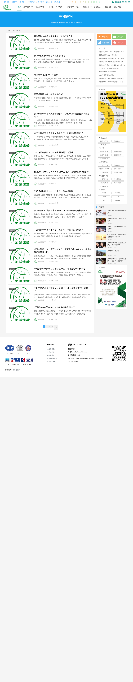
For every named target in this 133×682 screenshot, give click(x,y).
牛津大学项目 (118, 183)
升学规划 (26, 7)
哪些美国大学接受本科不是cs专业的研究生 (53, 36)
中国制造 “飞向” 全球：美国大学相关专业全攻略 (114, 52)
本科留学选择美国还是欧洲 (107, 72)
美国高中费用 (104, 155)
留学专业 (49, 2)
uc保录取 (50, 7)
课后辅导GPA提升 (73, 7)
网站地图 (57, 2)
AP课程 (104, 193)
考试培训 (59, 7)
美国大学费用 (104, 172)
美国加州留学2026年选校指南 (108, 55)
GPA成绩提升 (104, 145)
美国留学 (6, 2)
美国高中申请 (104, 151)
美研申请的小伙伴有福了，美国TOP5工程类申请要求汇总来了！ (61, 289)
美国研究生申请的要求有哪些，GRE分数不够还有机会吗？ (60, 210)
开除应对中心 (40, 7)
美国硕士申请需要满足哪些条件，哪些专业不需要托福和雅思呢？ (61, 115)
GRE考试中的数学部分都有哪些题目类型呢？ (54, 152)
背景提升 (86, 7)
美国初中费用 (104, 159)
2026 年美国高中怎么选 (106, 75)
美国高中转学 (118, 151)
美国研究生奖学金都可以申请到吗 (49, 55)
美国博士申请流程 (113, 251)
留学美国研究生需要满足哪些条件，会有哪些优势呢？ (58, 133)
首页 (19, 7)
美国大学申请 (104, 165)
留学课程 (41, 2)
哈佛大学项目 (104, 179)
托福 (118, 196)
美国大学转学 (118, 165)
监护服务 (108, 7)
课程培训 (120, 37)
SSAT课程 (118, 193)
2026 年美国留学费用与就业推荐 (109, 68)
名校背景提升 (51, 349)
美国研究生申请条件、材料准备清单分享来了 (54, 307)
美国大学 (15, 2)
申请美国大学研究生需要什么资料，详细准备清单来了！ (59, 230)
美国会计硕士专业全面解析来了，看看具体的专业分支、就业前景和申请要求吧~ (62, 250)
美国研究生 (32, 2)
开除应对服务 (51, 355)
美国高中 (23, 2)
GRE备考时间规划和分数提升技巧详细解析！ (54, 191)
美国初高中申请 (52, 358)
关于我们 (117, 7)
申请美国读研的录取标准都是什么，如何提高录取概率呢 (59, 268)
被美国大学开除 (104, 141)
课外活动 (120, 43)
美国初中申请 (118, 155)
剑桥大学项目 (104, 183)
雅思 (104, 200)
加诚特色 (97, 7)
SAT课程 (104, 196)
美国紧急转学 (118, 141)
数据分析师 (16, 370)
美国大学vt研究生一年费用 (46, 75)
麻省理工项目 (118, 179)
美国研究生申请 (118, 172)
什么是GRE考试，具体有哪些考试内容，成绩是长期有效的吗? (62, 172)
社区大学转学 (118, 169)
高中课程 (117, 200)
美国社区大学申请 (104, 169)
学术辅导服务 (51, 352)
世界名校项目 (104, 186)
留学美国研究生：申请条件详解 (48, 94)
